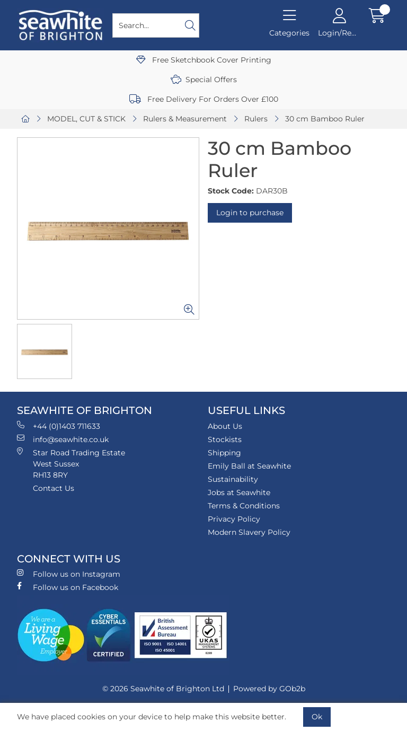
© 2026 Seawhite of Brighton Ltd (163, 688)
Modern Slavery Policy (249, 532)
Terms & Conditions (244, 505)
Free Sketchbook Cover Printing (203, 60)
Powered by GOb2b (269, 688)
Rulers (256, 119)
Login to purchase (250, 212)
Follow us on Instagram (68, 574)
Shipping (224, 452)
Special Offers (204, 79)
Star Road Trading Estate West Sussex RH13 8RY (71, 463)
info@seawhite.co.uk (63, 439)
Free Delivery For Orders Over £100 (203, 99)
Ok (317, 716)
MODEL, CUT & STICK (86, 119)
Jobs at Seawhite (239, 492)
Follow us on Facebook (67, 587)
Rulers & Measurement (185, 119)
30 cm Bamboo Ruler (325, 119)
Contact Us (53, 488)
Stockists (225, 439)
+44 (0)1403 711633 (58, 426)
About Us (225, 426)
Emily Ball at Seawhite (249, 466)
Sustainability (233, 479)
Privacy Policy (234, 519)
